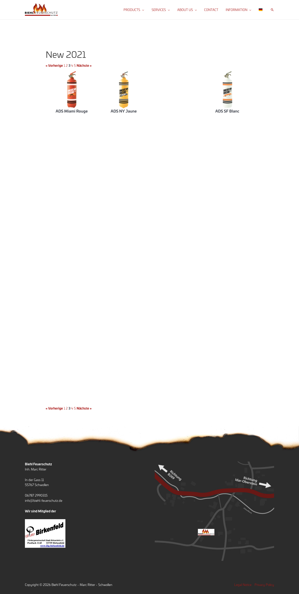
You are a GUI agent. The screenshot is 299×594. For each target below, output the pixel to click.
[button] (149, 9)
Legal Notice (242, 584)
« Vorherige (54, 65)
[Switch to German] (261, 9)
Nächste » (84, 65)
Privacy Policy (264, 584)
